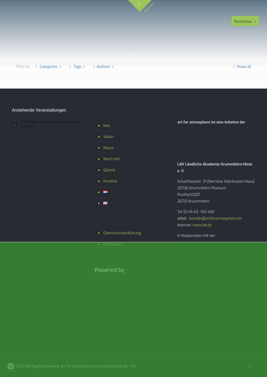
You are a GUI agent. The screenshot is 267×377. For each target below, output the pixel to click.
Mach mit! (111, 159)
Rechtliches (245, 21)
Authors (103, 66)
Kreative (110, 181)
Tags (77, 66)
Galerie (109, 170)
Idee (106, 125)
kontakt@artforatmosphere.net (215, 218)
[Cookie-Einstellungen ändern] (10, 366)
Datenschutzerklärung (122, 233)
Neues (108, 147)
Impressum (113, 244)
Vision (108, 136)
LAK (132, 366)
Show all (241, 66)
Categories (48, 66)
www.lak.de (202, 225)
